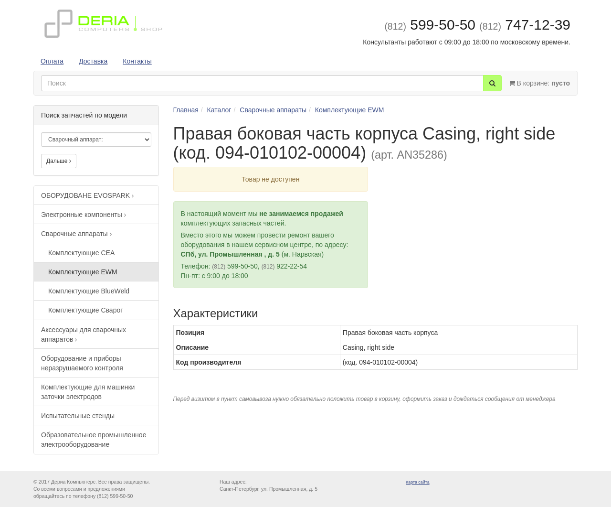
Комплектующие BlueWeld (88, 291)
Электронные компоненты (83, 214)
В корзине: (539, 83)
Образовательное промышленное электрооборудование (93, 439)
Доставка (93, 61)
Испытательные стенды (78, 416)
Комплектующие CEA (81, 253)
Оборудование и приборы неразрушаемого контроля (82, 363)
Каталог (219, 110)
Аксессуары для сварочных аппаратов (83, 334)
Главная (186, 110)
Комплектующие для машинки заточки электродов (88, 391)
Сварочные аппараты (76, 233)
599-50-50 (429, 24)
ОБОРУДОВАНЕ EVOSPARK (87, 195)
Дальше (58, 161)
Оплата (52, 61)
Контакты (137, 61)
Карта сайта (418, 482)
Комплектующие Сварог (85, 310)
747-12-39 (524, 24)
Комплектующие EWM (82, 272)
